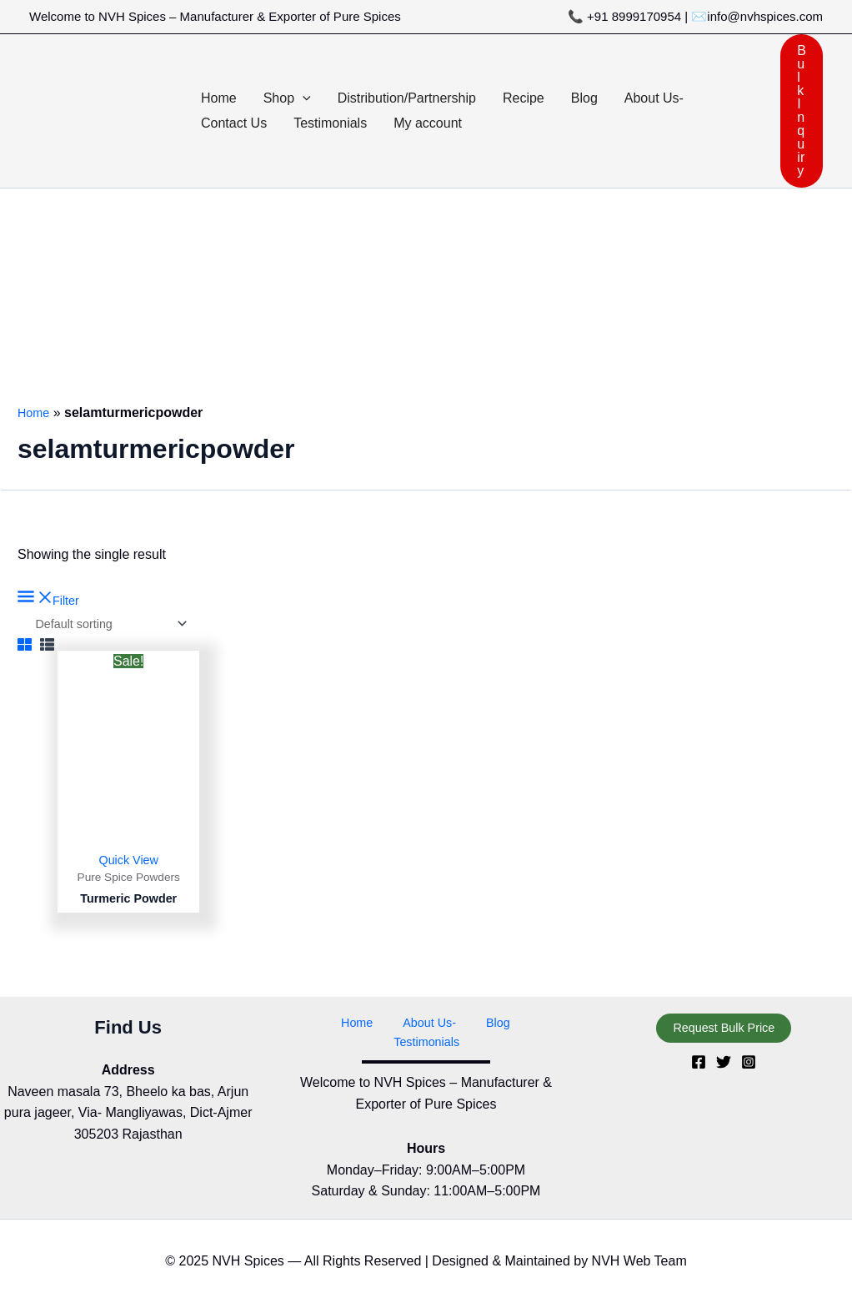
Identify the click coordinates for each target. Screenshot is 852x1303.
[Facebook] (698, 1080)
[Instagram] (748, 1080)
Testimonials (507, 1041)
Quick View (128, 863)
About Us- (387, 1041)
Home (35, 412)
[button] (302, 98)
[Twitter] (723, 1080)
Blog (443, 1041)
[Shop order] (118, 625)
